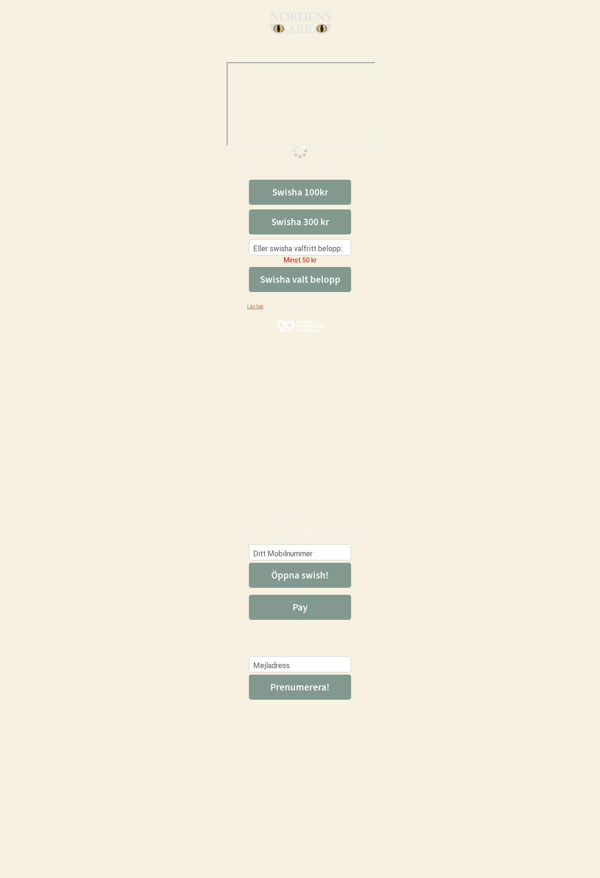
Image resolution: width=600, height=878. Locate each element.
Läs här (255, 307)
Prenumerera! (300, 687)
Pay (300, 607)
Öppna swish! (300, 575)
